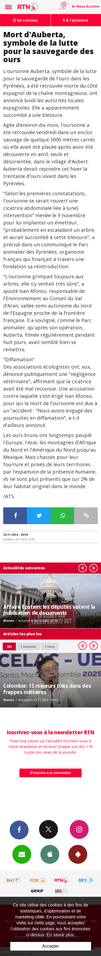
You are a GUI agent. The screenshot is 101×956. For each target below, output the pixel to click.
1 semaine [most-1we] (28, 646)
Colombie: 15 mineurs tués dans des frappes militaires (47, 688)
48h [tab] (9, 646)
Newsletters (21, 854)
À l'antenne (75, 20)
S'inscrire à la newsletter (50, 773)
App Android (77, 854)
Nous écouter (88, 6)
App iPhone (49, 854)
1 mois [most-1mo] (50, 646)
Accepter (50, 946)
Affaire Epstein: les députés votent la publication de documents (49, 609)
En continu (25, 20)
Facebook (19, 830)
